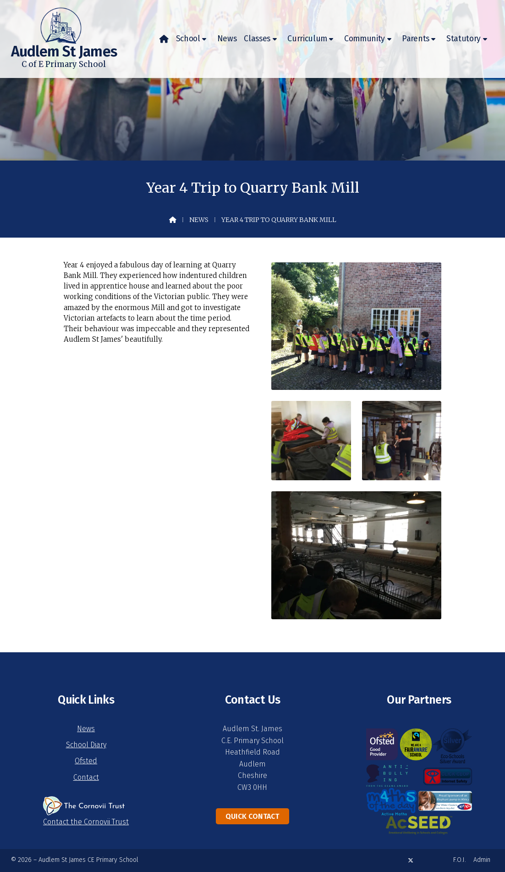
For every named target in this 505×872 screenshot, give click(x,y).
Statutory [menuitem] (463, 39)
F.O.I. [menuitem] (459, 860)
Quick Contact (252, 816)
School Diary (86, 744)
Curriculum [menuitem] (307, 39)
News (199, 220)
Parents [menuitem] (415, 39)
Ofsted (86, 760)
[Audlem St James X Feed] (410, 860)
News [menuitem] (227, 39)
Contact (86, 777)
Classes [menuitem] (257, 39)
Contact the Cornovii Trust (86, 821)
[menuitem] (164, 39)
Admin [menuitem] (481, 860)
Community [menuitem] (364, 39)
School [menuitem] (188, 39)
